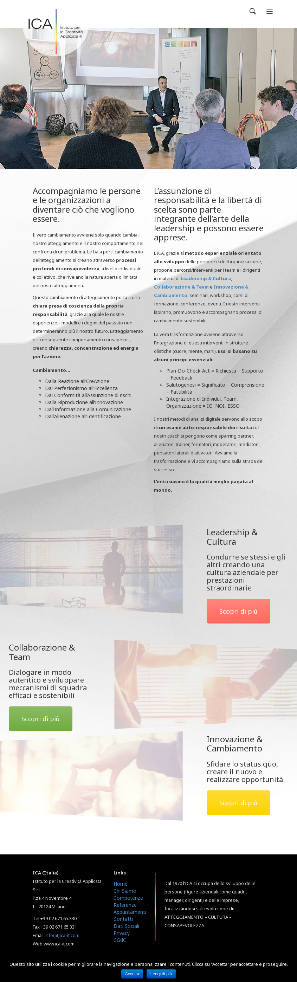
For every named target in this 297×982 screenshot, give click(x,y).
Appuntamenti (130, 912)
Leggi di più (161, 973)
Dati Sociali (126, 926)
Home (121, 883)
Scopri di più (238, 611)
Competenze (128, 897)
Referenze (125, 905)
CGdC (120, 940)
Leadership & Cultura (206, 278)
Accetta (132, 973)
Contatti (123, 919)
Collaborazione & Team (181, 287)
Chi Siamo (125, 890)
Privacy (122, 933)
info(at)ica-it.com (62, 935)
